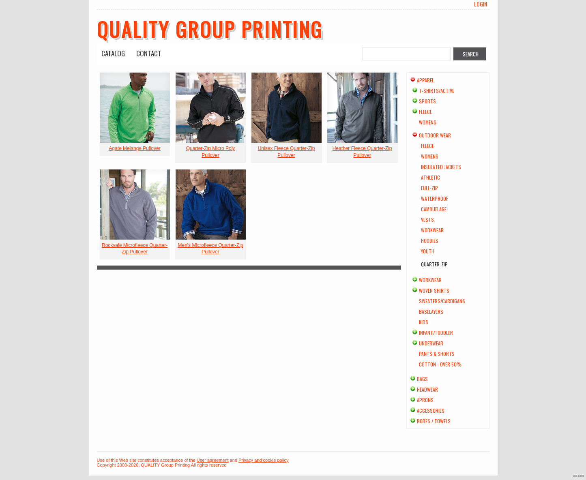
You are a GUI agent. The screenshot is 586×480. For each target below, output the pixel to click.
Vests (427, 219)
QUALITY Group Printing (210, 29)
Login (480, 4)
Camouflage (433, 209)
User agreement (213, 460)
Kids (423, 322)
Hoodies (429, 240)
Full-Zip (429, 187)
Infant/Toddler (436, 332)
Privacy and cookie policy (263, 460)
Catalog (113, 53)
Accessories (430, 410)
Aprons (425, 399)
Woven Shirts (434, 290)
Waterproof (434, 198)
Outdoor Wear (435, 135)
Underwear (431, 343)
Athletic (430, 177)
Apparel (425, 80)
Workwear (432, 230)
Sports (427, 101)
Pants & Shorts (437, 353)
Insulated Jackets (441, 166)
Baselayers (431, 311)
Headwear (427, 389)
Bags (422, 378)
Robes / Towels (434, 421)
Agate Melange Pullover (134, 148)
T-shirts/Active (436, 90)
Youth (427, 251)
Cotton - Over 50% (440, 364)
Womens (427, 122)
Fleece (425, 111)
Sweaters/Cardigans (442, 301)
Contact (148, 53)
